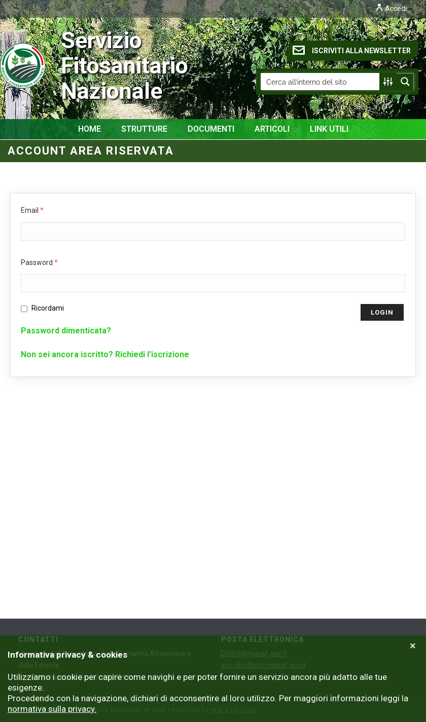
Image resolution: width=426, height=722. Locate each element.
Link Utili (329, 129)
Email (32, 210)
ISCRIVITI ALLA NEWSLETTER (352, 50)
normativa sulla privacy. (52, 709)
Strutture (144, 129)
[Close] (413, 646)
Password (39, 262)
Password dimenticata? (66, 330)
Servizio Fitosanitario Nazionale (71, 66)
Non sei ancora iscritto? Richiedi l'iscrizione (105, 354)
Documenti (211, 129)
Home (89, 129)
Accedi (391, 9)
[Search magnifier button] (405, 81)
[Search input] (320, 81)
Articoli (272, 129)
